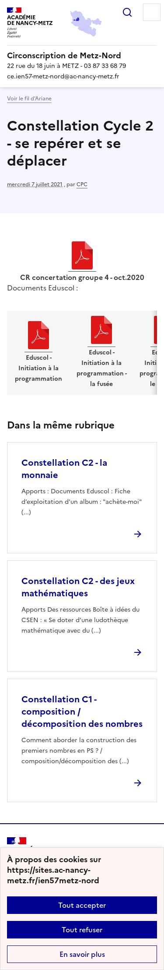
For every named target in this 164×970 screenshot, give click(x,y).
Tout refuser (82, 929)
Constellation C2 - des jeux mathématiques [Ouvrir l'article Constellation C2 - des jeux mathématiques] (78, 587)
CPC (82, 184)
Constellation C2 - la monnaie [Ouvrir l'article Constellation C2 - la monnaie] (64, 468)
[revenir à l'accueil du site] (82, 55)
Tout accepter (82, 905)
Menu (152, 12)
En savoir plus (82, 954)
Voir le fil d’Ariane (29, 99)
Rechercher (127, 12)
